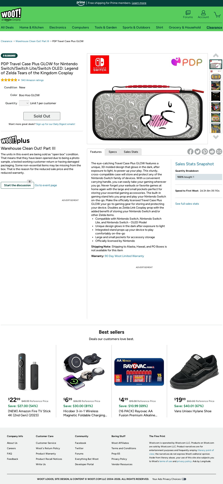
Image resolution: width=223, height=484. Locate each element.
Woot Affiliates (120, 443)
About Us (12, 443)
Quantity (11, 103)
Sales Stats (131, 152)
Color (13, 95)
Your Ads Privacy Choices (166, 479)
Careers (11, 448)
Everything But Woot (87, 459)
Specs (113, 152)
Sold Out (42, 116)
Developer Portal (84, 464)
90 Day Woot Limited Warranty (124, 256)
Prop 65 (116, 453)
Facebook (80, 443)
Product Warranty (46, 453)
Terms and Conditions (124, 448)
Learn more (139, 3)
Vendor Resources (122, 464)
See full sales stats (187, 203)
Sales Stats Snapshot (194, 163)
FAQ (9, 453)
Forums (188, 14)
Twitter (79, 448)
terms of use (165, 461)
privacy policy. (184, 461)
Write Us (41, 464)
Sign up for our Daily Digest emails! (55, 124)
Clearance (6, 41)
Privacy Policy (119, 459)
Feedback (12, 459)
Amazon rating (32, 80)
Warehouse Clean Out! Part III (32, 41)
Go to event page (46, 185)
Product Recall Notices (49, 459)
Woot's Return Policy (48, 448)
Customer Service (46, 443)
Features (96, 152)
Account (203, 14)
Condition (10, 87)
